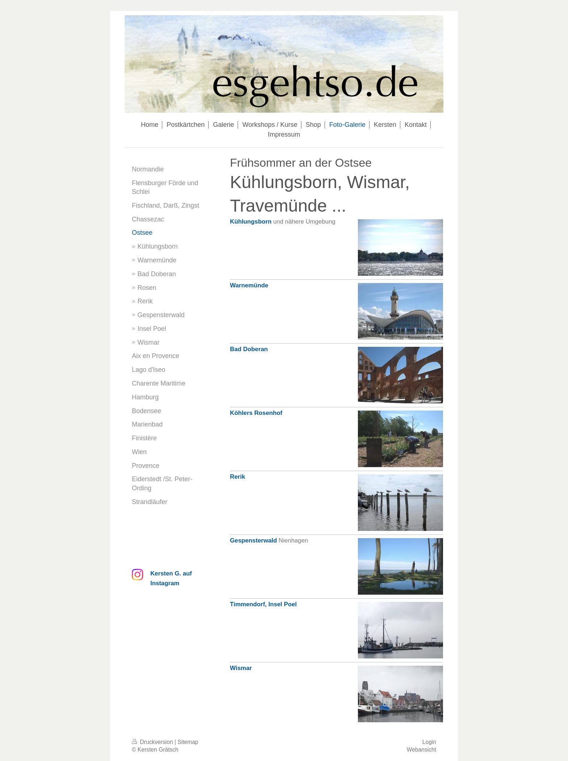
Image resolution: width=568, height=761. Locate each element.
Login (429, 742)
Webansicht (421, 750)
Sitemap (188, 742)
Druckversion (153, 742)
